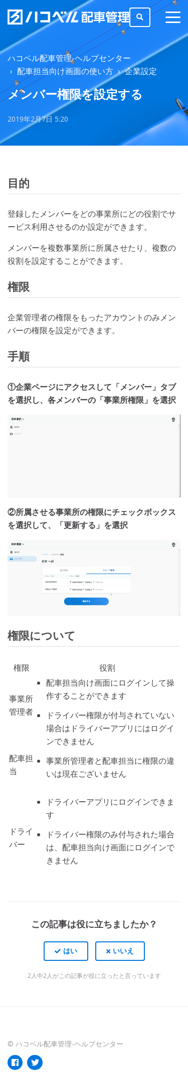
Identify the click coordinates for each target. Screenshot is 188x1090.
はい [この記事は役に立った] (70, 950)
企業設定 (141, 71)
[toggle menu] (172, 17)
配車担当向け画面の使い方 (65, 71)
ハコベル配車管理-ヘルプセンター (69, 58)
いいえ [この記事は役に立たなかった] (123, 950)
